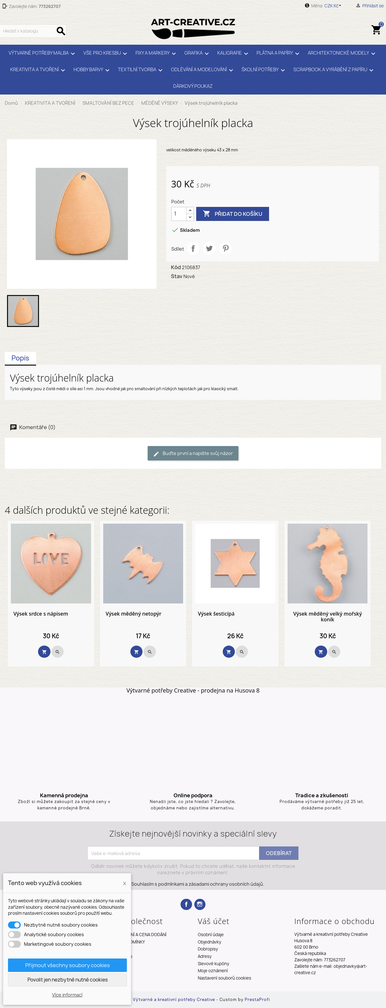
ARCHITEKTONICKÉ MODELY (342, 53)
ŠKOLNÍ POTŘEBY (264, 70)
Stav (176, 276)
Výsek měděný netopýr (133, 614)
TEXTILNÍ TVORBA (141, 70)
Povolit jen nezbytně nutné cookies (67, 979)
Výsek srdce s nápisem (40, 614)
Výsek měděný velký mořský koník (327, 616)
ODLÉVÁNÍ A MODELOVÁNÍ (203, 70)
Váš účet (213, 921)
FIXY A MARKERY (156, 53)
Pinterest (225, 248)
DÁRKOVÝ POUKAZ (192, 86)
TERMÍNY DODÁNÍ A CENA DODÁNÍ (133, 934)
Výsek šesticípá (216, 614)
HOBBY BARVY (92, 70)
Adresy (205, 956)
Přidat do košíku (232, 214)
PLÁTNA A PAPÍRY (279, 53)
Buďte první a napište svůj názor (193, 453)
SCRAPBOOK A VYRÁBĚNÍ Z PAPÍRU (334, 70)
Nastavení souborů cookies (224, 978)
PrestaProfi (257, 999)
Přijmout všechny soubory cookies (67, 965)
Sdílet (193, 248)
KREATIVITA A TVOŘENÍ (38, 70)
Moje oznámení (213, 971)
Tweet (209, 248)
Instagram (199, 904)
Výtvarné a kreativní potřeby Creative (174, 999)
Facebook (186, 904)
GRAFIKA (197, 53)
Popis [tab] (20, 358)
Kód (176, 267)
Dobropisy (208, 949)
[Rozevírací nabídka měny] (333, 6)
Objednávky (209, 942)
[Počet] (179, 214)
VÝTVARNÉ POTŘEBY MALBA (43, 53)
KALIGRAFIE (233, 53)
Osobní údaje (211, 934)
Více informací (67, 995)
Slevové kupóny (213, 963)
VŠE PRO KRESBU (106, 53)
